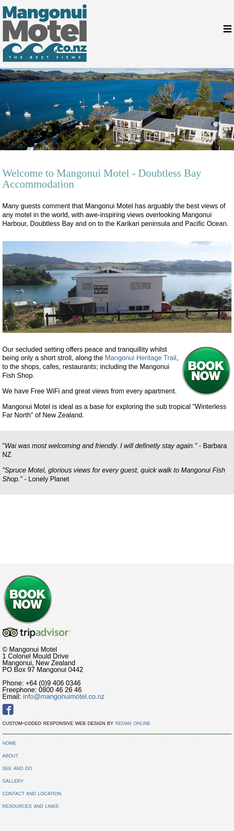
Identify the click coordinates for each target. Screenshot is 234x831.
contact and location (32, 792)
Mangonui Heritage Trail (140, 357)
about (11, 755)
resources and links (31, 805)
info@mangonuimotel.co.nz (63, 696)
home (9, 742)
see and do (17, 767)
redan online (133, 722)
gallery (13, 780)
